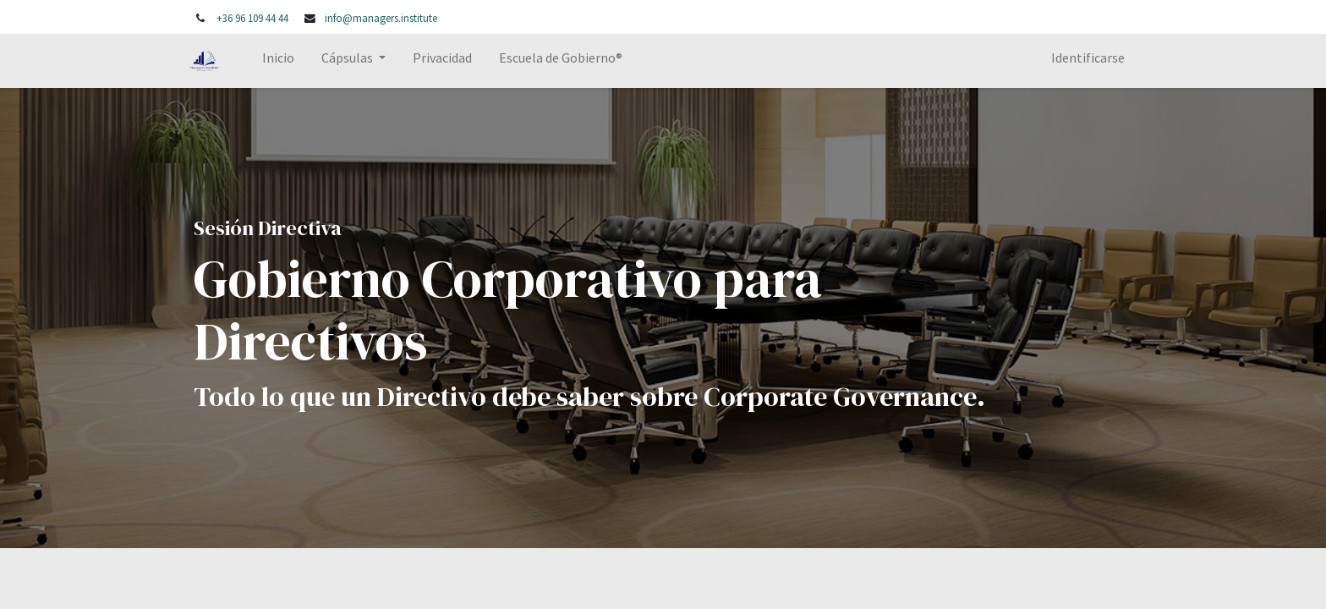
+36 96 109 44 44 (252, 18)
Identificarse (1082, 57)
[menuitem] (284, 61)
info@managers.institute (381, 18)
